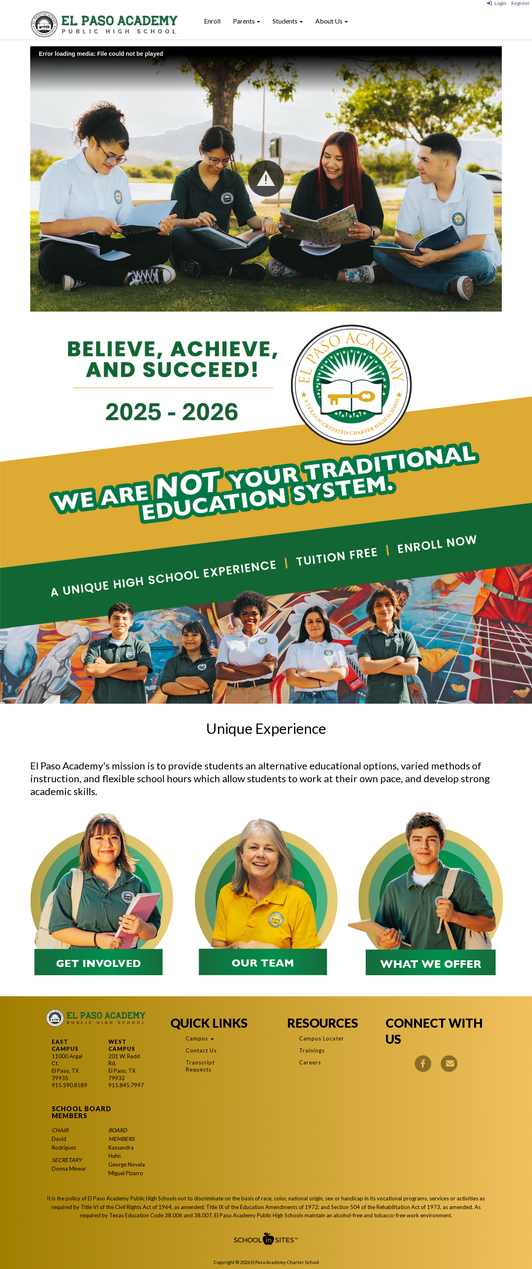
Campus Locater (321, 1038)
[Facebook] (423, 1063)
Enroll (212, 21)
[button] (266, 178)
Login (496, 3)
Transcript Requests (200, 1066)
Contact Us (201, 1050)
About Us (331, 21)
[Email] (449, 1063)
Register (520, 3)
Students (288, 21)
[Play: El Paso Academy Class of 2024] (266, 178)
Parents (246, 21)
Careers (310, 1062)
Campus (200, 1038)
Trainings (312, 1050)
